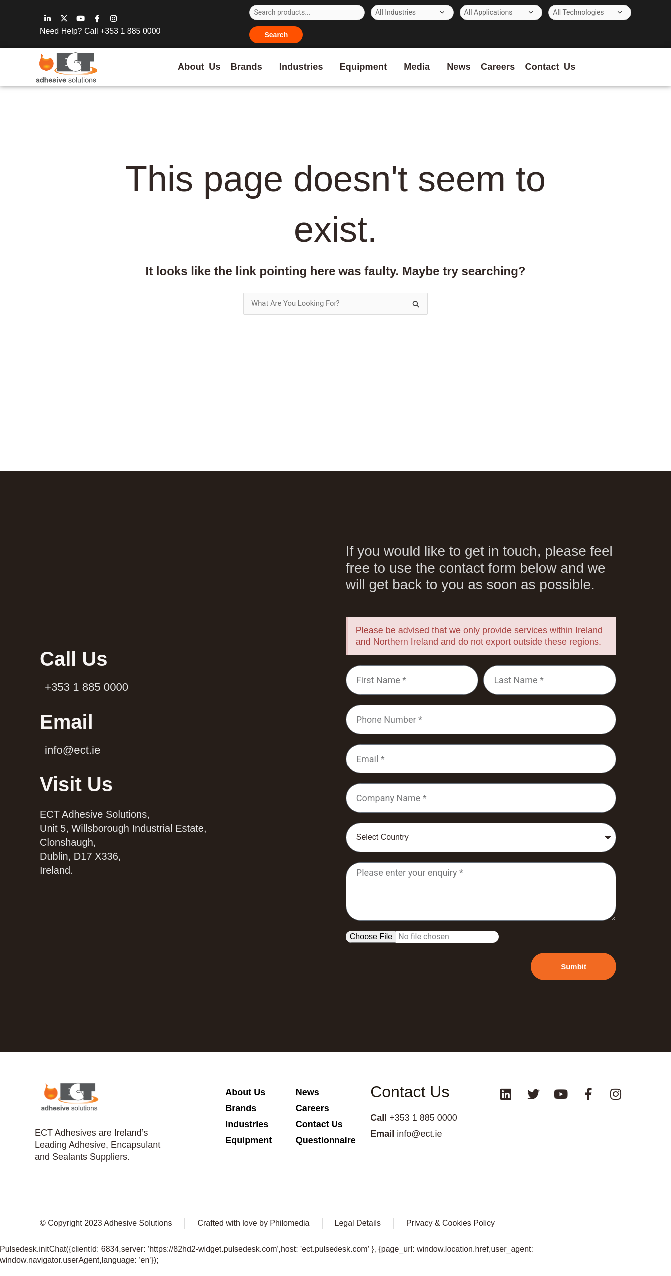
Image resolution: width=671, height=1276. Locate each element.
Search (276, 35)
